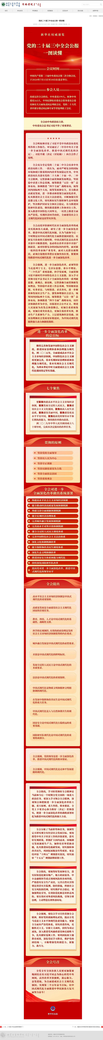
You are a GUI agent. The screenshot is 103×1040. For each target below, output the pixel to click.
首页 (6, 10)
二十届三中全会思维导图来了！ (15, 1027)
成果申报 (95, 10)
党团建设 (50, 10)
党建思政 (101, 16)
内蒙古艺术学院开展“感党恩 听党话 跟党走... (89, 1027)
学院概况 (35, 10)
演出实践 (80, 10)
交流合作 (65, 10)
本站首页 (20, 10)
